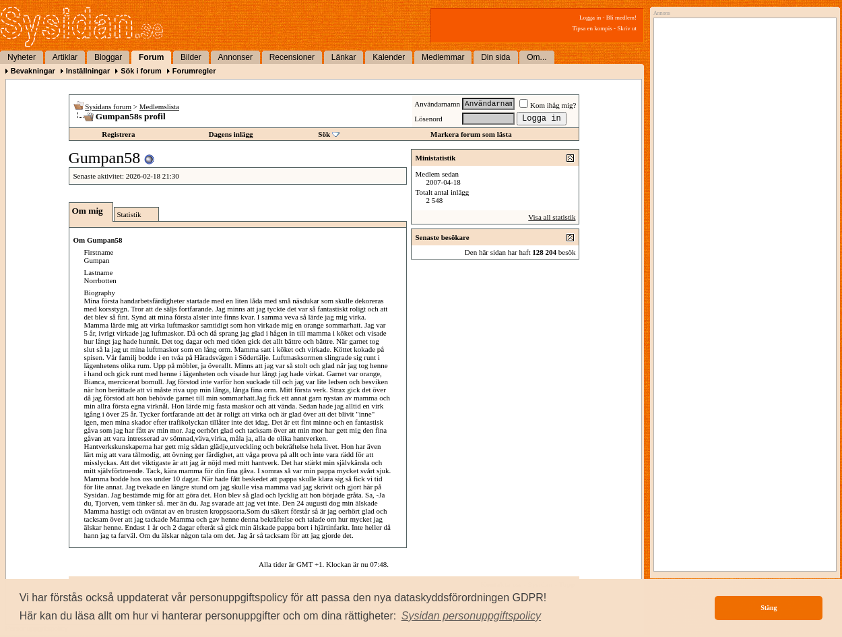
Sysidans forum (108, 106)
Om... (536, 57)
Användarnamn (437, 104)
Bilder (191, 57)
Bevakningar (33, 71)
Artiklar (65, 57)
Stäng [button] (768, 607)
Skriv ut (627, 28)
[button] (471, 616)
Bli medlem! (621, 17)
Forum (151, 57)
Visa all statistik (551, 217)
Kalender (389, 57)
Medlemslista (159, 106)
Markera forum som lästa (471, 134)
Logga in (590, 17)
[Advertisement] (741, 160)
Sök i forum (141, 71)
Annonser (235, 57)
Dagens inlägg (231, 134)
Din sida (495, 57)
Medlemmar (443, 57)
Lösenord (428, 119)
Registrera (118, 134)
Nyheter (21, 57)
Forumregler (194, 71)
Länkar (343, 57)
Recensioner (292, 57)
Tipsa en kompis (592, 28)
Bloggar (108, 57)
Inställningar (88, 71)
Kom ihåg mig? (547, 105)
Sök (324, 134)
